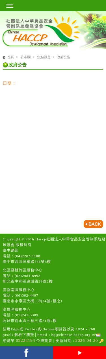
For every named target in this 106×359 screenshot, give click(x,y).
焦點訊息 (44, 57)
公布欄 (25, 57)
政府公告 (63, 57)
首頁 (10, 57)
